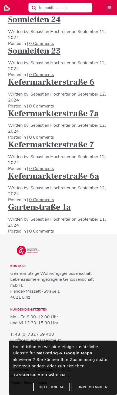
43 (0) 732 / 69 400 (34, 334)
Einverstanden (92, 387)
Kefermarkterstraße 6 (51, 82)
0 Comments (41, 44)
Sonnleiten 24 (34, 19)
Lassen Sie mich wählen (39, 375)
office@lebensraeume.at (38, 340)
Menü (109, 7)
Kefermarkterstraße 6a (53, 176)
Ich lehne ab (52, 387)
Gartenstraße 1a (39, 207)
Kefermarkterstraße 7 (51, 144)
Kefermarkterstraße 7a (53, 113)
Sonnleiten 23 (34, 51)
